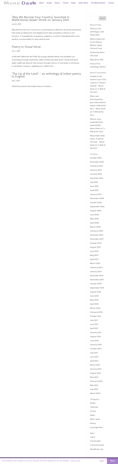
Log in (92, 436)
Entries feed (95, 441)
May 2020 (94, 218)
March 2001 (95, 393)
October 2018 (96, 283)
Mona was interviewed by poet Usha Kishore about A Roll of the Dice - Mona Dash (98, 102)
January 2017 (95, 332)
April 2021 (94, 190)
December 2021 (96, 178)
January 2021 (96, 194)
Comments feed (97, 445)
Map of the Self (96, 59)
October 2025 (96, 157)
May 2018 (94, 299)
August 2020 (95, 210)
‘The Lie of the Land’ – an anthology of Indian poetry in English (46, 75)
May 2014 (94, 377)
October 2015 (95, 348)
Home (34, 3)
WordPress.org (96, 449)
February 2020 (96, 230)
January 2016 (96, 344)
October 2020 (96, 202)
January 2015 (96, 369)
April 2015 (94, 360)
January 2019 (96, 271)
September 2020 (97, 206)
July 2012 (94, 389)
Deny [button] (102, 461)
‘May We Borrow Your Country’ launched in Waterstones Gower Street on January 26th (40, 18)
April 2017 (94, 328)
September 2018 (97, 287)
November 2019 (96, 239)
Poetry (57, 3)
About (41, 3)
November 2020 (97, 198)
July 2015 (94, 352)
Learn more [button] (75, 460)
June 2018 (94, 295)
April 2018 (94, 304)
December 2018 (96, 275)
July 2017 (94, 320)
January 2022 (96, 174)
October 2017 (95, 316)
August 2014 (95, 373)
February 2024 (96, 165)
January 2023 (96, 170)
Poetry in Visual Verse (26, 47)
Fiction (65, 3)
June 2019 (94, 251)
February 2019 (96, 267)
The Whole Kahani (98, 3)
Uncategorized (96, 427)
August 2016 (95, 336)
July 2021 (94, 182)
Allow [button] (112, 461)
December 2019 (96, 235)
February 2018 (96, 312)
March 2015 (95, 364)
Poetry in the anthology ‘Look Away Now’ (97, 31)
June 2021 (94, 186)
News (73, 3)
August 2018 (95, 291)
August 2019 (95, 247)
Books (49, 3)
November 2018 (97, 279)
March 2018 (95, 308)
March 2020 (95, 226)
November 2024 (97, 161)
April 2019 (94, 259)
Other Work (83, 3)
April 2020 (94, 222)
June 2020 (94, 214)
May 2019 (94, 255)
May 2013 (94, 385)
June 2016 (94, 340)
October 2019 (95, 243)
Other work (95, 419)
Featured (94, 407)
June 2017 (94, 324)
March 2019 (95, 263)
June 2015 (94, 356)
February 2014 (96, 381)
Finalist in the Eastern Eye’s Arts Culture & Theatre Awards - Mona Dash (98, 82)
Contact (111, 3)
